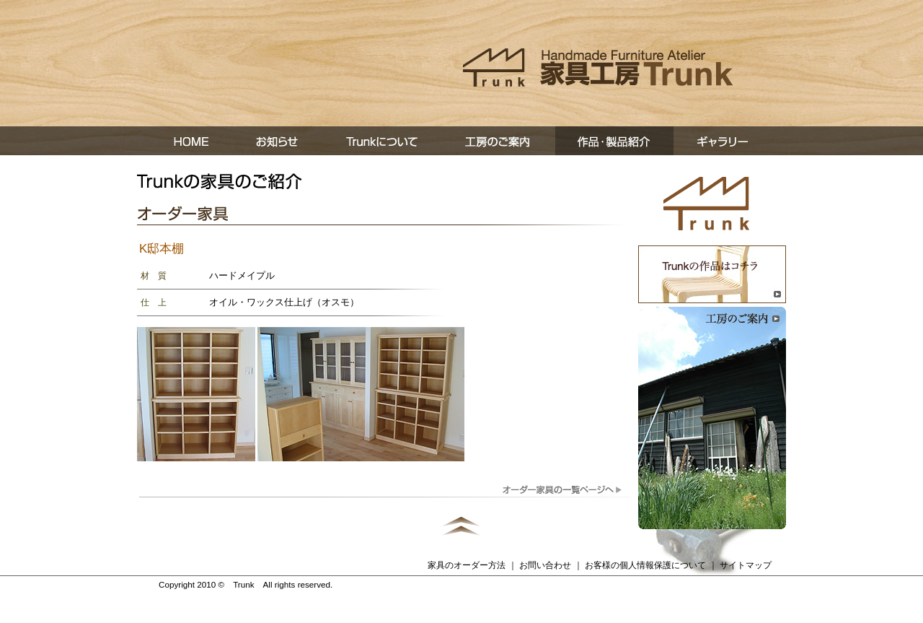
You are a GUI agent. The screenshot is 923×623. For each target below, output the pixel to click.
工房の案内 (499, 140)
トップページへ (706, 203)
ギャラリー (730, 140)
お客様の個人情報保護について (645, 565)
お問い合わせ (545, 565)
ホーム (184, 140)
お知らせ (278, 140)
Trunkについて (383, 140)
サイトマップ (746, 565)
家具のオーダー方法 (466, 565)
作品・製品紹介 (614, 140)
